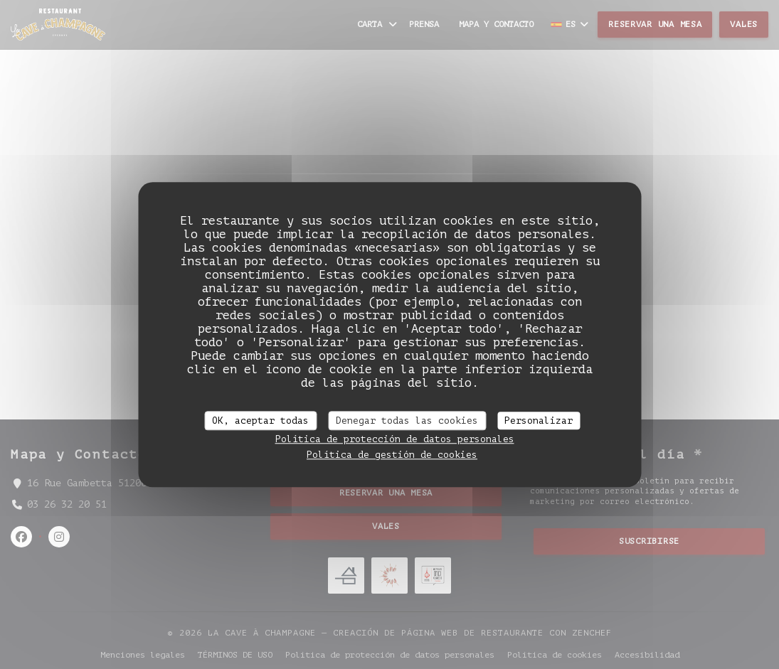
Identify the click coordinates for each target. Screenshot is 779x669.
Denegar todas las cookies (407, 420)
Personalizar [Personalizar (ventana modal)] (538, 420)
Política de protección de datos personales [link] (394, 439)
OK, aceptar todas (260, 420)
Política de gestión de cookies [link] (392, 454)
